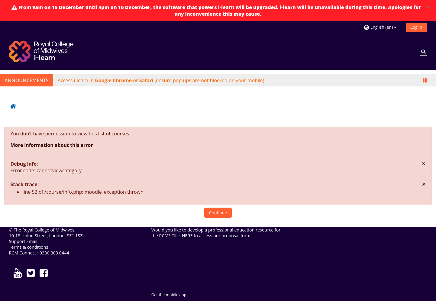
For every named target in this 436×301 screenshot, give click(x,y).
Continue (218, 212)
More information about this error (51, 145)
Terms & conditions (28, 247)
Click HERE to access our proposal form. (211, 235)
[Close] (428, 7)
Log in (416, 27)
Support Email (23, 241)
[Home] (42, 51)
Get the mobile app (168, 294)
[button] (382, 27)
